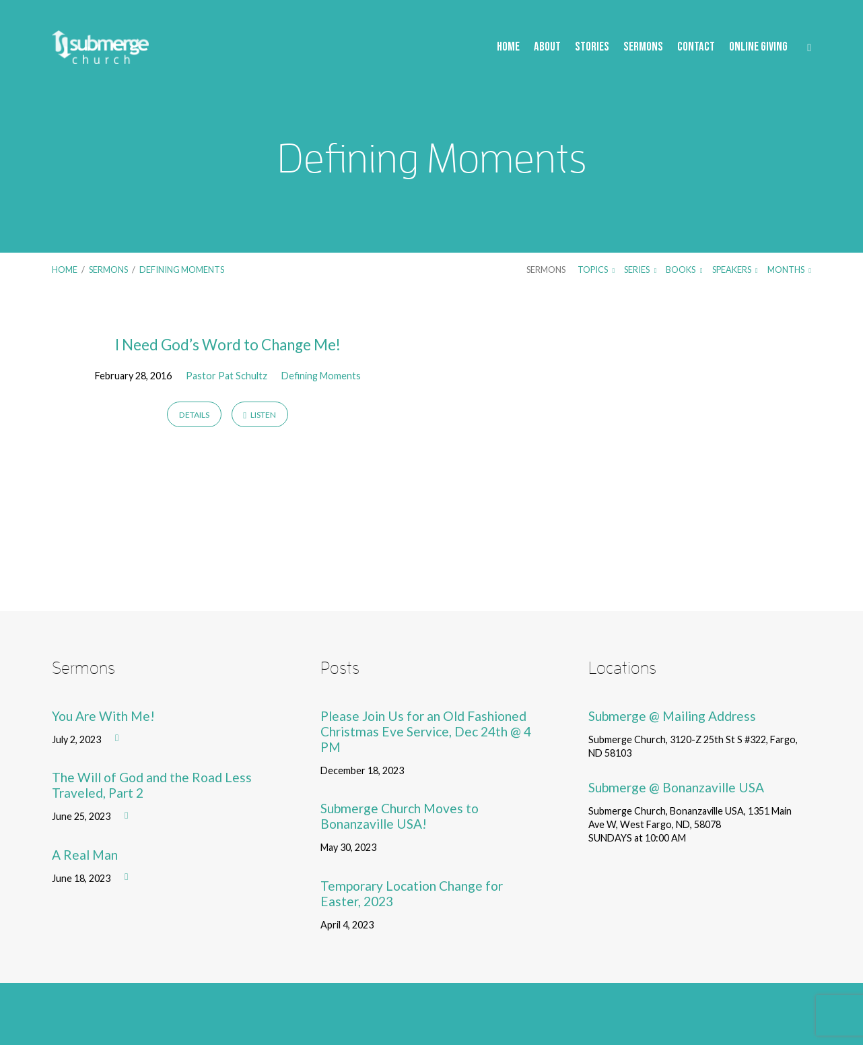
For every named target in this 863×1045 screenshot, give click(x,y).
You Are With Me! (103, 716)
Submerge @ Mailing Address (672, 716)
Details (194, 415)
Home (508, 47)
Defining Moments (181, 269)
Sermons (643, 47)
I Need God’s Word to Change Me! (228, 345)
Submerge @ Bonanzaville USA (676, 787)
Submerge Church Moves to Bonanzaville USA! (399, 815)
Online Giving (758, 47)
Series (640, 269)
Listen (259, 415)
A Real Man (85, 854)
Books (684, 269)
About (547, 47)
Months (789, 269)
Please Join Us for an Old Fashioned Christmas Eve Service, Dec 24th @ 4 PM (425, 731)
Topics (596, 269)
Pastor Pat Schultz (226, 375)
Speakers (735, 269)
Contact (696, 47)
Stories (592, 47)
